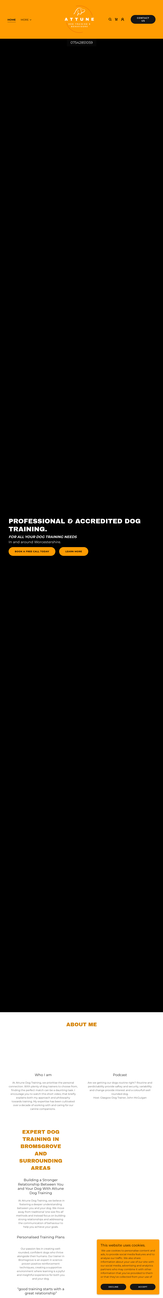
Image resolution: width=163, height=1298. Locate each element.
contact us (143, 19)
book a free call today (32, 551)
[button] (26, 20)
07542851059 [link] (82, 42)
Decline (113, 1287)
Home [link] (11, 19)
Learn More (73, 551)
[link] (79, 19)
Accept (142, 1287)
